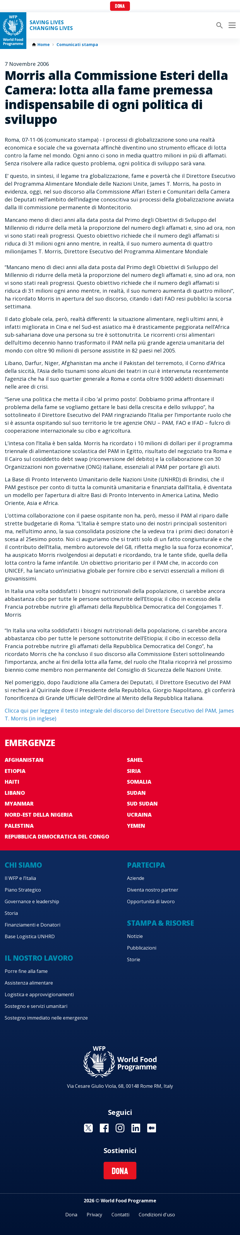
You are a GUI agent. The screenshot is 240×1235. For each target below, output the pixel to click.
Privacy (94, 1214)
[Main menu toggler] (231, 25)
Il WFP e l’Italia (20, 878)
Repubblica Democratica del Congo (57, 836)
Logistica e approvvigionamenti (39, 994)
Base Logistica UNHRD (30, 936)
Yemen (136, 825)
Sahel (135, 759)
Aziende (135, 878)
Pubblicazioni (141, 948)
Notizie (135, 936)
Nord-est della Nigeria (39, 814)
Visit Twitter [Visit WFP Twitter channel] (88, 1128)
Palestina (19, 825)
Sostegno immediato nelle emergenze (46, 1018)
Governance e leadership (32, 901)
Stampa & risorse (160, 923)
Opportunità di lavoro (151, 901)
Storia (11, 913)
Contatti (120, 1214)
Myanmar (19, 803)
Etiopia (15, 770)
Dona (120, 6)
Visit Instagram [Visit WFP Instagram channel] (120, 1128)
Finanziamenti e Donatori (32, 925)
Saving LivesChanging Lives (51, 25)
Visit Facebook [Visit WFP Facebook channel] (104, 1128)
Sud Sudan (142, 803)
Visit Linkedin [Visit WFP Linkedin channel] (135, 1128)
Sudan (136, 792)
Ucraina (139, 814)
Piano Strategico (23, 890)
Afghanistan (24, 759)
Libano (15, 792)
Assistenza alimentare (29, 983)
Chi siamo (23, 865)
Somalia (139, 781)
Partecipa (146, 865)
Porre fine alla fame (26, 971)
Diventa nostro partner (152, 890)
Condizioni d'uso (157, 1214)
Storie (133, 959)
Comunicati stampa (77, 44)
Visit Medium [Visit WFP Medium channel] (151, 1128)
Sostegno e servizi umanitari (36, 1006)
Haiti (12, 781)
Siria (134, 770)
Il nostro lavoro (39, 958)
